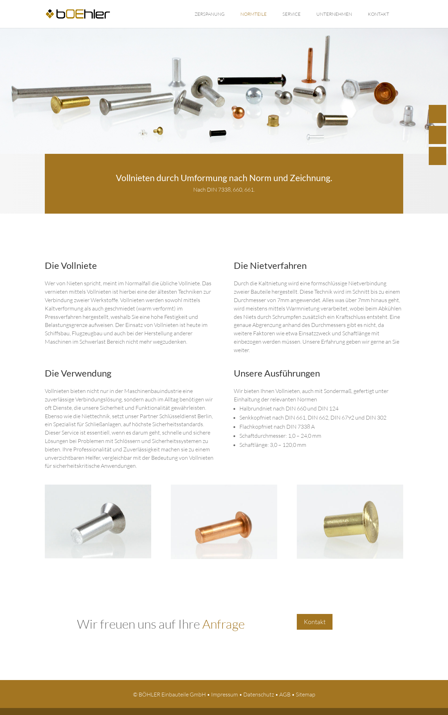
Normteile (253, 14)
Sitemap (305, 694)
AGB (284, 694)
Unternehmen (334, 14)
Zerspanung (210, 14)
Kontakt (378, 14)
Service (291, 14)
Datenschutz (258, 694)
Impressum (224, 694)
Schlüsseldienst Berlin (185, 416)
